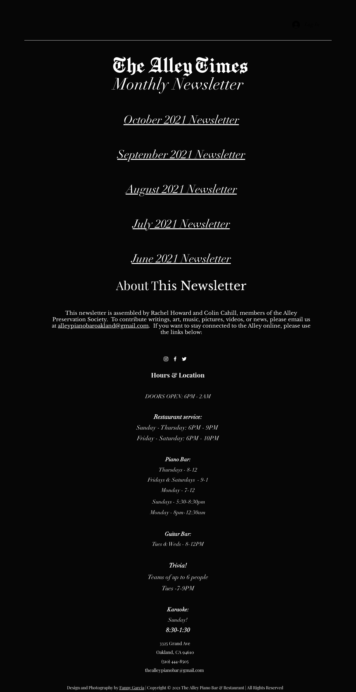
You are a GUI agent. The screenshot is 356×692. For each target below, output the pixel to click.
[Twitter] (184, 359)
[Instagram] (166, 359)
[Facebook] (175, 359)
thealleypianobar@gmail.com (174, 670)
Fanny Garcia (131, 687)
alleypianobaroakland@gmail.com (103, 326)
